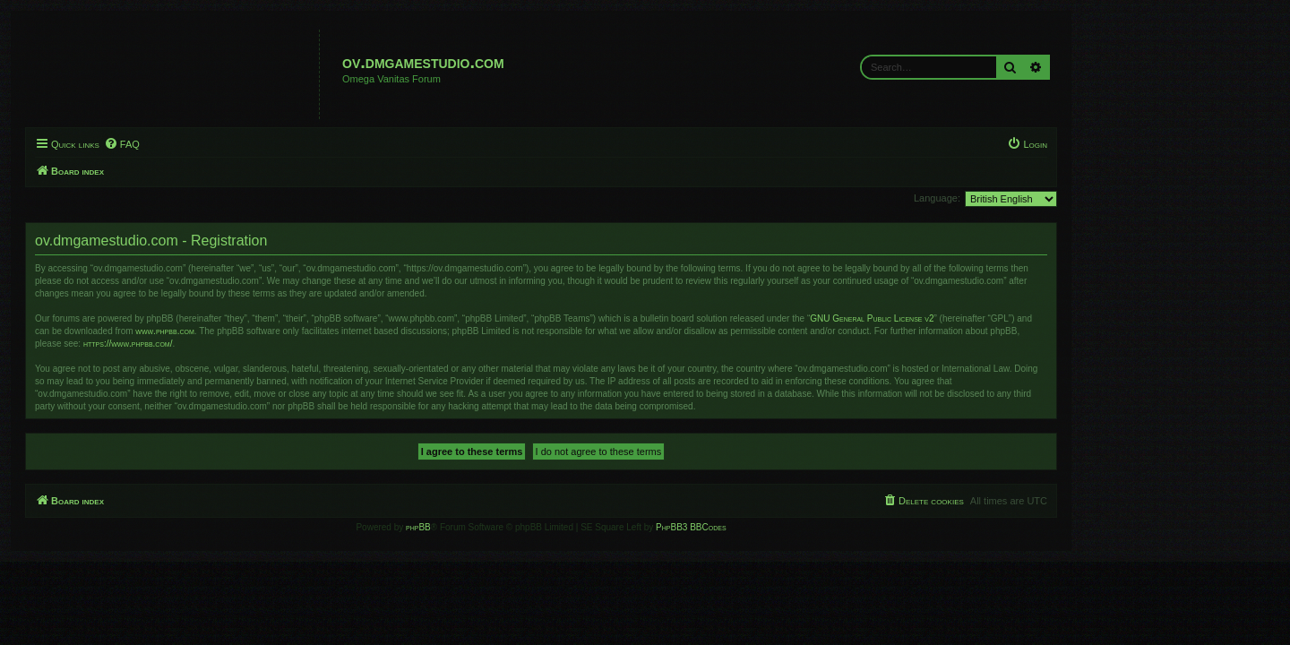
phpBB (522, 527)
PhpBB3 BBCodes (795, 527)
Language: (1041, 198)
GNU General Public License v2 (975, 318)
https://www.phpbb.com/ (232, 343)
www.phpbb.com (268, 331)
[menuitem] (226, 144)
